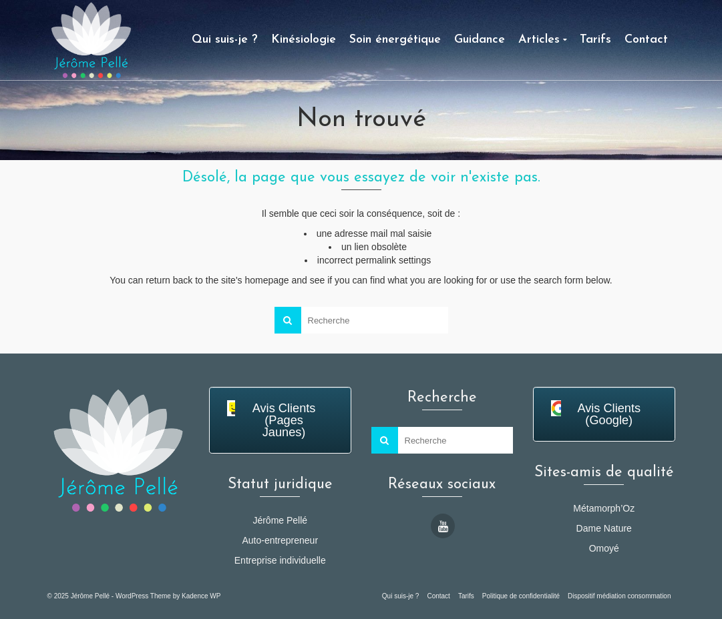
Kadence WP (201, 596)
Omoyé (604, 548)
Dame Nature (604, 528)
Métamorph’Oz (604, 508)
